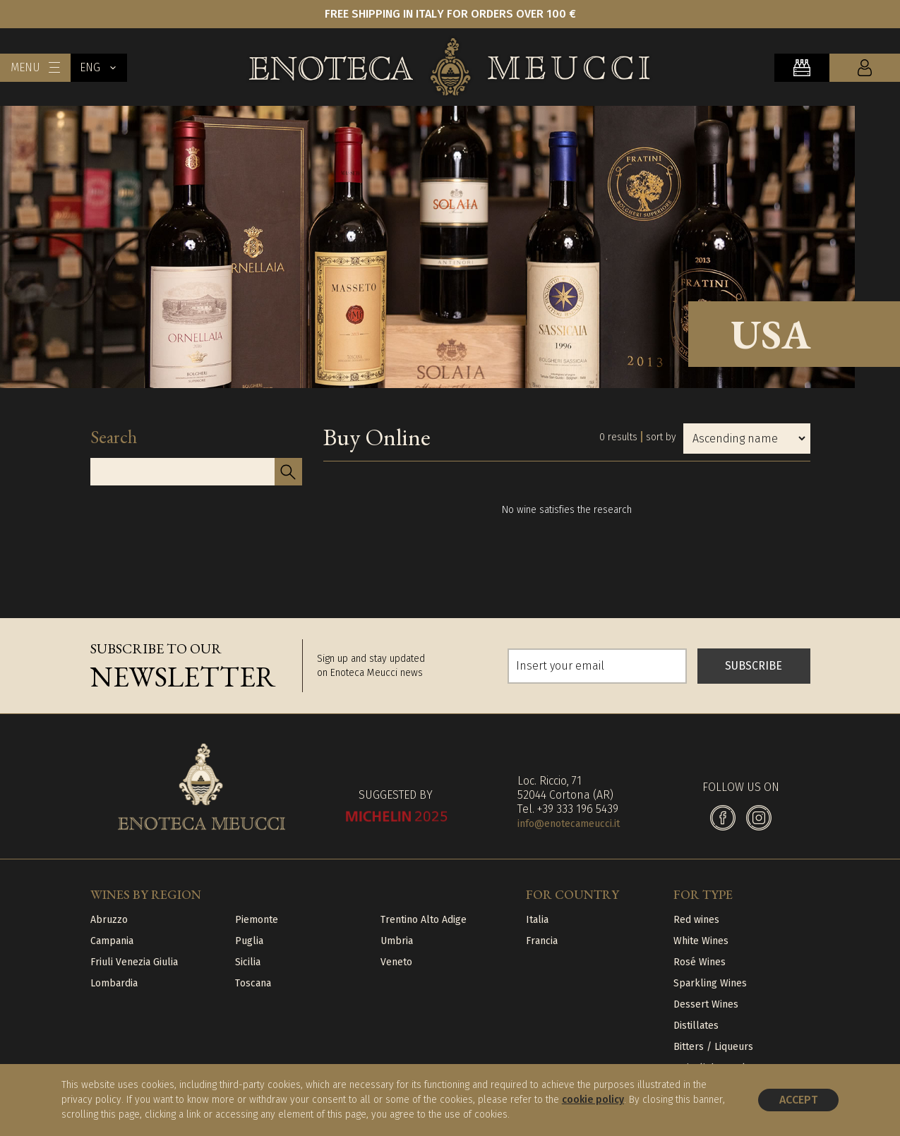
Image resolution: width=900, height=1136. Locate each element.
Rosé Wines (699, 962)
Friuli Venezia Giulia (134, 962)
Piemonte (256, 920)
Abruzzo (109, 920)
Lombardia (114, 983)
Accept (798, 1099)
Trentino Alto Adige (423, 920)
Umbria (396, 941)
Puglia (249, 941)
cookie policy (593, 1100)
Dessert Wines (705, 1004)
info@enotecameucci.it (568, 824)
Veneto (396, 962)
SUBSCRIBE (753, 665)
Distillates (696, 1026)
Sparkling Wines (710, 983)
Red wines (696, 920)
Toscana (253, 983)
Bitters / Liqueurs (713, 1047)
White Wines (700, 941)
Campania (111, 941)
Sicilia (247, 962)
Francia (542, 941)
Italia (537, 920)
